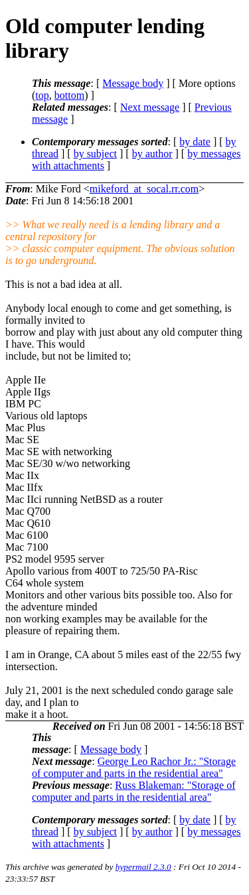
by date (194, 141)
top (41, 95)
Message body (132, 83)
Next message (149, 107)
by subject (95, 153)
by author (152, 153)
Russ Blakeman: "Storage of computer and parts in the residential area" (134, 791)
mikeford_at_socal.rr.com (144, 188)
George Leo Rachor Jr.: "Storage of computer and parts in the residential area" (134, 767)
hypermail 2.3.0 (143, 867)
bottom (69, 95)
